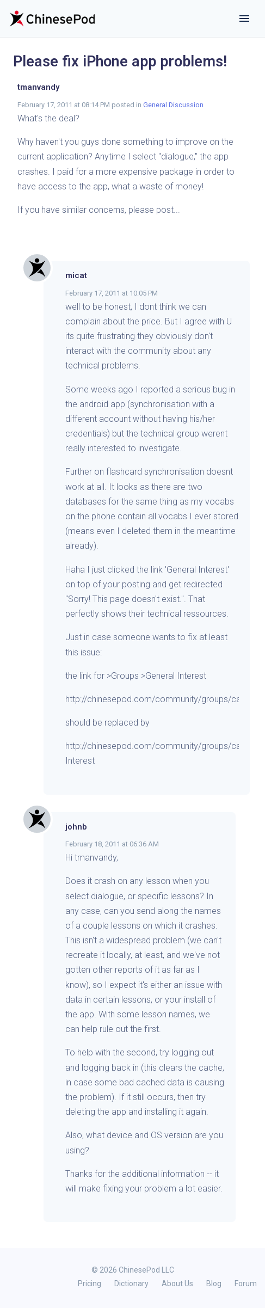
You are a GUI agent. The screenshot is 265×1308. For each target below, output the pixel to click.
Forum (246, 1283)
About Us (177, 1283)
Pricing (89, 1283)
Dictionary (131, 1283)
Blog (213, 1283)
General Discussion (173, 105)
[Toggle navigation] (244, 18)
